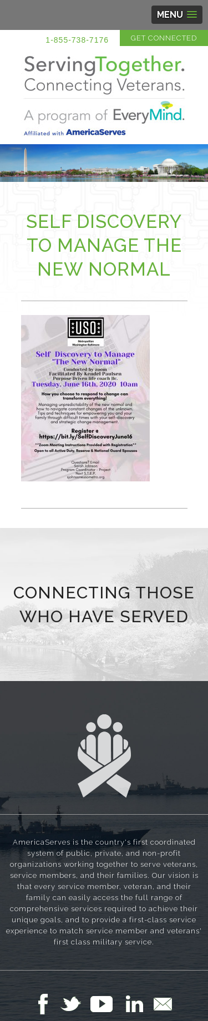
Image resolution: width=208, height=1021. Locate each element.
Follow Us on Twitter (75, 1004)
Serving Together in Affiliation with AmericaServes (104, 95)
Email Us (162, 1004)
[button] (176, 15)
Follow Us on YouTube (107, 1004)
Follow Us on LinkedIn (137, 1004)
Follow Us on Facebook (46, 1004)
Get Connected (164, 38)
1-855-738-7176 (77, 39)
